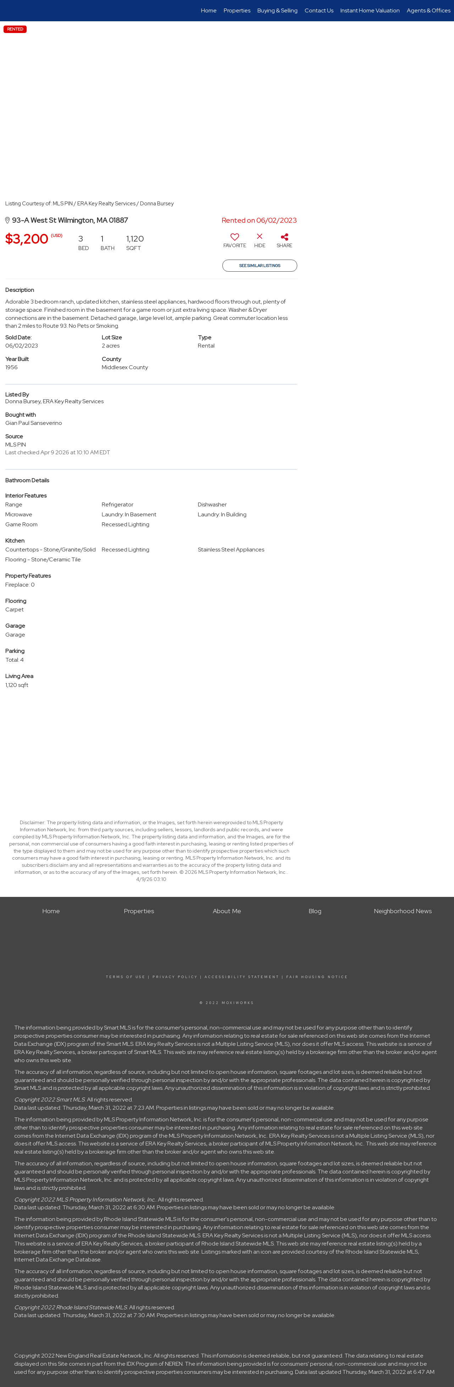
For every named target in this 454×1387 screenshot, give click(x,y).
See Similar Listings (259, 265)
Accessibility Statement (242, 977)
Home (209, 10)
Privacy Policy (175, 977)
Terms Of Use (126, 977)
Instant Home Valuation (370, 10)
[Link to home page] (9, 10)
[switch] (234, 243)
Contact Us (319, 10)
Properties (237, 10)
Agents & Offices (428, 10)
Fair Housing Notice (317, 977)
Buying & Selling (278, 10)
